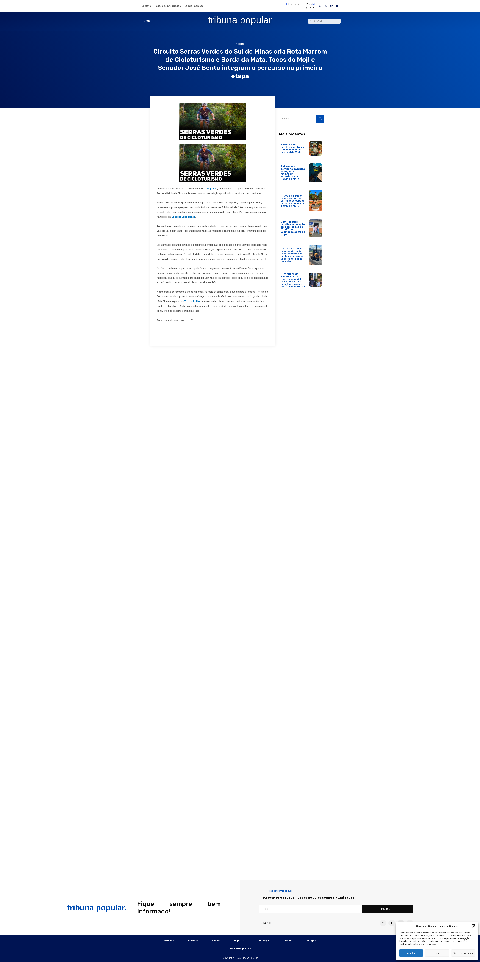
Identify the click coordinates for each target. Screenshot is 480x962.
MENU (147, 21)
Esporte (239, 940)
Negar (437, 953)
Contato (146, 5)
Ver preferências (463, 953)
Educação (264, 940)
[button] (473, 926)
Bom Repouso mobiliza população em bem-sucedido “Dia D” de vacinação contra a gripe (293, 230)
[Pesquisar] (320, 120)
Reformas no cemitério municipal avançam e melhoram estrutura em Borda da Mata (293, 174)
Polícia (216, 940)
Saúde (288, 940)
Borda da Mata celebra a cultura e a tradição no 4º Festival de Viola (293, 150)
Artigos (311, 940)
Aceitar (411, 953)
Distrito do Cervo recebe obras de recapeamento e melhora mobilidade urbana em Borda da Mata (293, 256)
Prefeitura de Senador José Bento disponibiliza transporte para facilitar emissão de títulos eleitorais (293, 282)
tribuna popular (240, 20)
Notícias (240, 45)
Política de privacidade (168, 5)
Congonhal (211, 190)
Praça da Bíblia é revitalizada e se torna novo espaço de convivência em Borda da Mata (293, 202)
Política (193, 940)
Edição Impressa (194, 5)
